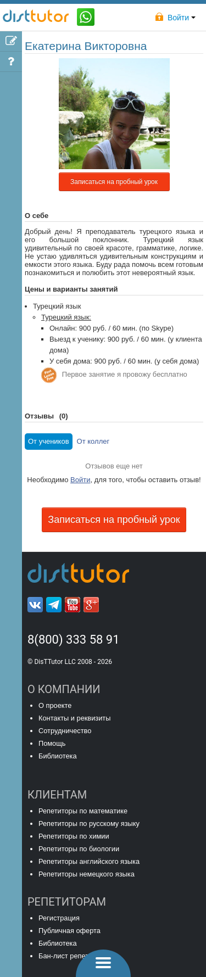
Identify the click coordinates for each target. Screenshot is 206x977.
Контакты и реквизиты (74, 718)
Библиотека (57, 756)
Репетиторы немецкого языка (86, 874)
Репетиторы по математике (82, 811)
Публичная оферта (69, 930)
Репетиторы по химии (73, 836)
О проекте (54, 705)
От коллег (93, 441)
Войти (80, 480)
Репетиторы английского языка (89, 861)
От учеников (48, 441)
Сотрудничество (64, 731)
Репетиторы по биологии (78, 849)
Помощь (51, 743)
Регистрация (59, 918)
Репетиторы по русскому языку (89, 823)
